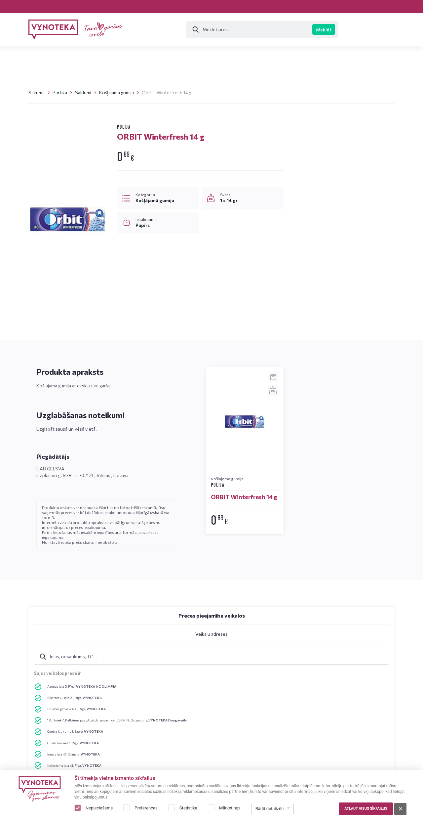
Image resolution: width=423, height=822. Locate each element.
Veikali (41, 6)
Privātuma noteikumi (271, 703)
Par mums (336, 714)
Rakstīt (321, 502)
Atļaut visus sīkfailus (365, 808)
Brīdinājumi (261, 714)
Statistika (188, 807)
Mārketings (230, 807)
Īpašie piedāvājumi (352, 29)
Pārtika (60, 92)
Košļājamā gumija (116, 92)
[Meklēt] (210, 29)
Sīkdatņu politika (267, 726)
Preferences (146, 807)
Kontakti (78, 6)
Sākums (36, 92)
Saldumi (83, 92)
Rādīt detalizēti (269, 808)
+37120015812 (323, 455)
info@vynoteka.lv (326, 466)
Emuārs (116, 6)
